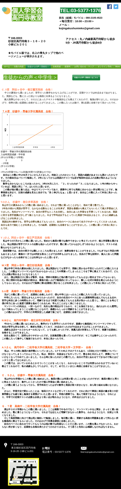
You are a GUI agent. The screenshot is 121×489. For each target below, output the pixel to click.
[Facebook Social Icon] (109, 6)
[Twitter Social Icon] (116, 6)
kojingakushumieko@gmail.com (99, 452)
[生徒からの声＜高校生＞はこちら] (86, 77)
